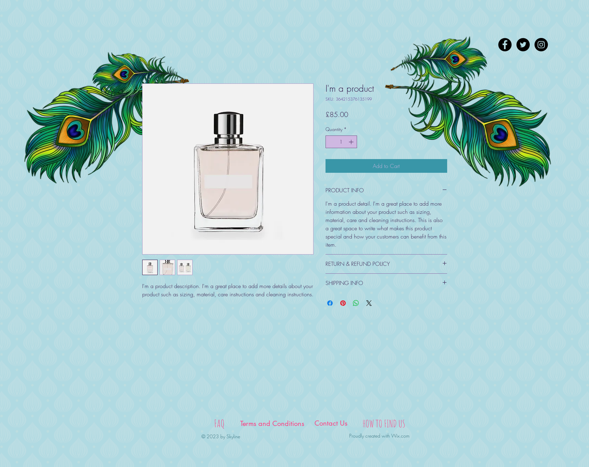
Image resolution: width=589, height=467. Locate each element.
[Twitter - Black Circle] (523, 44)
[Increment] (351, 142)
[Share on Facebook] (330, 303)
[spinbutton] (341, 142)
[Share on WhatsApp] (356, 303)
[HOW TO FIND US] (384, 423)
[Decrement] (331, 142)
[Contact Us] (331, 423)
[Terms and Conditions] (272, 423)
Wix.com (400, 435)
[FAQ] (219, 423)
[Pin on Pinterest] (343, 303)
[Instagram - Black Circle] (541, 44)
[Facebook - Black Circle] (505, 44)
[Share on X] (369, 303)
